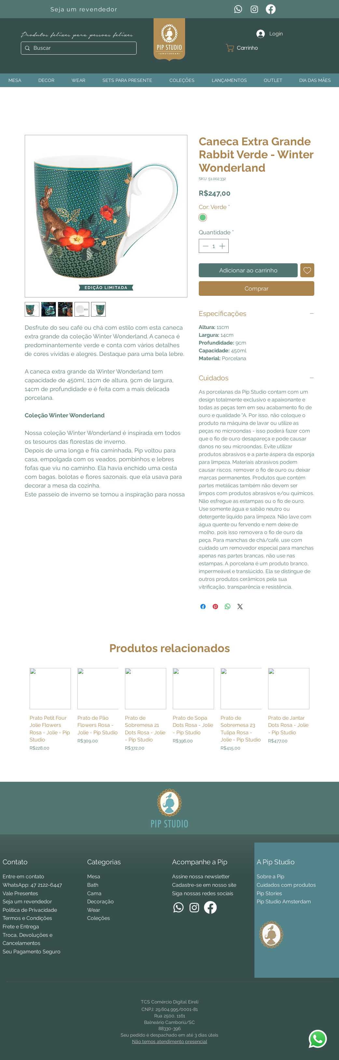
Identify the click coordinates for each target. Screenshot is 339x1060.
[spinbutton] (214, 246)
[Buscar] (78, 48)
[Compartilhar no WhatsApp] (228, 606)
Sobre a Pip (270, 876)
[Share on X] (240, 606)
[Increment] (223, 246)
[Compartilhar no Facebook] (203, 606)
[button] (247, 48)
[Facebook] (271, 9)
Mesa (93, 876)
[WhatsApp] (238, 9)
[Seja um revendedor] (84, 9)
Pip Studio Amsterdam (284, 901)
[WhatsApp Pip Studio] (317, 1038)
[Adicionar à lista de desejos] (307, 270)
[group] (169, 722)
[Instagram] (254, 9)
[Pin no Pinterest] (215, 606)
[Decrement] (205, 246)
